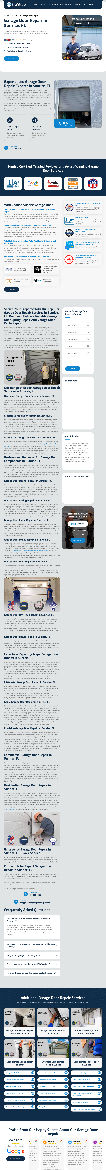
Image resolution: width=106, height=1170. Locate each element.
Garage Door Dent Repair (20, 1086)
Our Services (44, 4)
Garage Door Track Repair (53, 1106)
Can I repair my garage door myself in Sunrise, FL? (29, 964)
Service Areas (88, 4)
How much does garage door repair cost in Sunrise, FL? (31, 973)
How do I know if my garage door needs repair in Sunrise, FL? (28, 919)
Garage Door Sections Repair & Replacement (86, 1094)
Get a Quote (78, 540)
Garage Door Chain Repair (53, 1086)
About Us (68, 4)
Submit (73, 369)
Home (35, 4)
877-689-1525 (15, 149)
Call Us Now (11, 59)
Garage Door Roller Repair (20, 1072)
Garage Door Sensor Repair (53, 1100)
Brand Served (56, 4)
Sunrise (15, 16)
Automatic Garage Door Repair (20, 1100)
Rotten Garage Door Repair (86, 1102)
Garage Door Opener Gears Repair (86, 1086)
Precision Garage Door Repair (53, 1072)
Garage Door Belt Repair (86, 1072)
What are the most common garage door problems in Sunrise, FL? (31, 945)
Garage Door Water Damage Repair (86, 1109)
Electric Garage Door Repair (20, 1079)
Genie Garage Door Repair (53, 1079)
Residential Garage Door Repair (20, 1106)
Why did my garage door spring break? (24, 955)
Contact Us (77, 4)
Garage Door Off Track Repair (20, 1093)
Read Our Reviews (15, 1159)
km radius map (78, 406)
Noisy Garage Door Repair (53, 1093)
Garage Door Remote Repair (86, 1079)
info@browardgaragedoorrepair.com (36, 550)
